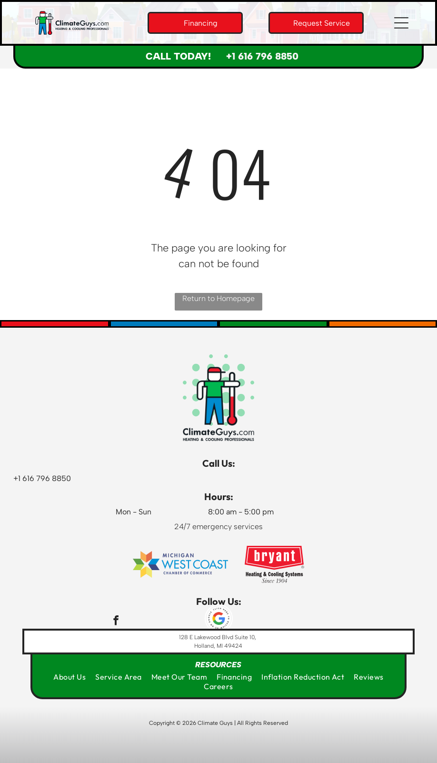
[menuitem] (69, 677)
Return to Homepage (218, 298)
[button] (401, 23)
